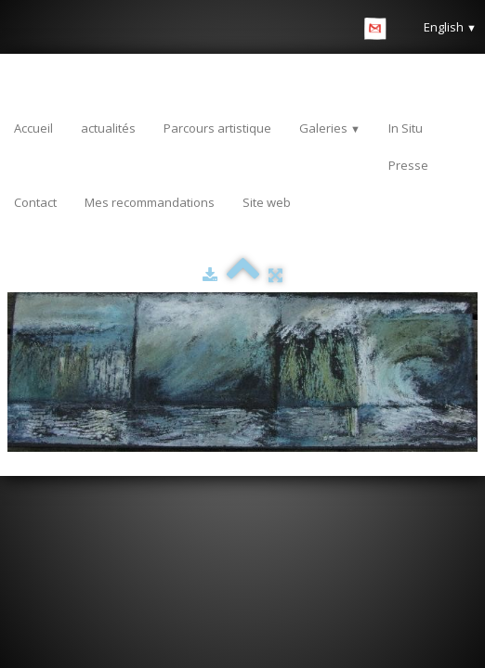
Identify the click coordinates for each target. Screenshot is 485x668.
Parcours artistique (217, 128)
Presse (408, 165)
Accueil (33, 128)
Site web (266, 202)
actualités (108, 128)
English (450, 27)
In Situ (405, 128)
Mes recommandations (150, 202)
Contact (35, 202)
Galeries (329, 128)
